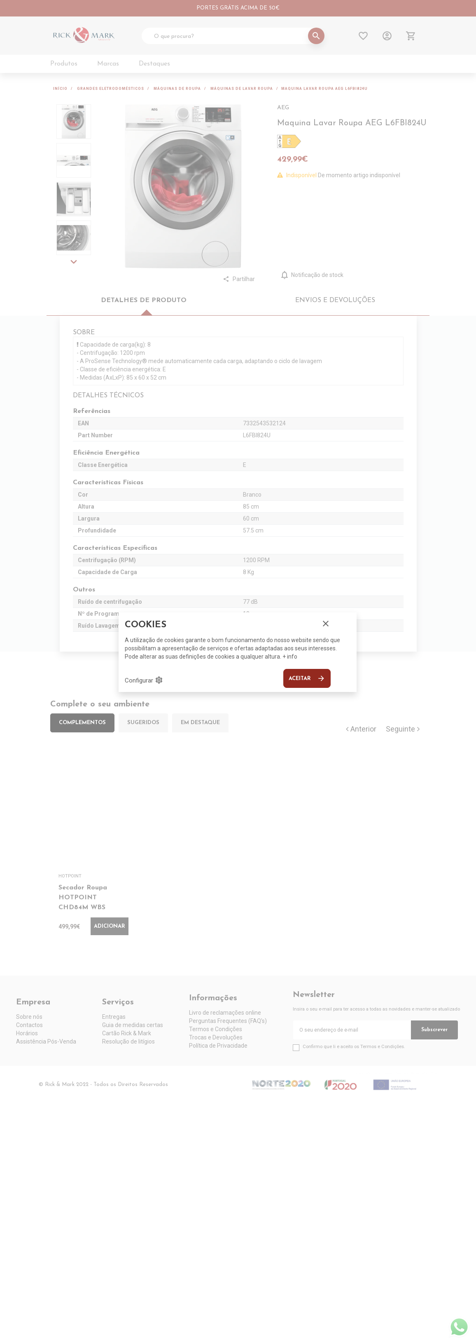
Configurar (144, 680)
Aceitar (307, 678)
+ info (289, 656)
